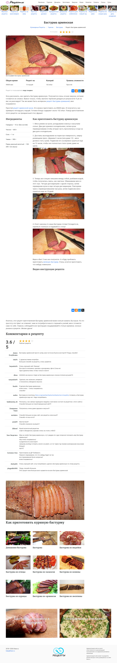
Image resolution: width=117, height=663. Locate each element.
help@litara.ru (10, 651)
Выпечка (41, 2)
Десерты (57, 2)
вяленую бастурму (50, 262)
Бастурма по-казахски (44, 572)
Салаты (96, 2)
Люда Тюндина (28, 90)
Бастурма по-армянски (44, 596)
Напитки (88, 2)
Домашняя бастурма (16, 547)
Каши (81, 2)
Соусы (103, 2)
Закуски (74, 2)
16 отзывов (53, 32)
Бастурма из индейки (70, 547)
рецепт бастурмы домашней (58, 101)
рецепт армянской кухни (23, 108)
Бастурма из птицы (16, 572)
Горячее (49, 2)
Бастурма (37, 547)
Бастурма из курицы (16, 596)
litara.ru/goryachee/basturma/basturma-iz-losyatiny (52, 395)
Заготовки (66, 2)
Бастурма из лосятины (71, 596)
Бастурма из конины (70, 572)
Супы (109, 2)
